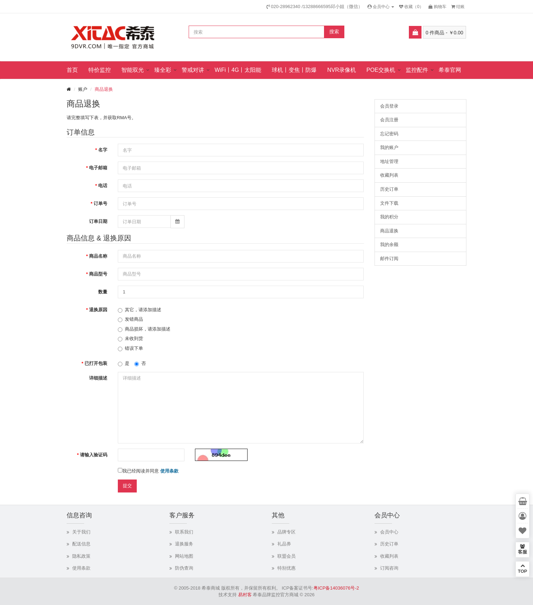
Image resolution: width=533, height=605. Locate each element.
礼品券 (284, 543)
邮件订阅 (389, 258)
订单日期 (98, 221)
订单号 (100, 203)
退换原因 (98, 309)
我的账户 (389, 147)
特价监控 (99, 70)
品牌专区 (286, 532)
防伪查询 (184, 568)
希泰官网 (450, 70)
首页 (72, 70)
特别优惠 (286, 568)
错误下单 (130, 348)
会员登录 (389, 106)
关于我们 (81, 532)
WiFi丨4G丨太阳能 (238, 70)
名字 (102, 149)
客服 (522, 549)
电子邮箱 (98, 167)
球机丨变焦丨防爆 (294, 70)
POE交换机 (380, 70)
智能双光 (132, 70)
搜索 (334, 31)
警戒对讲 (193, 70)
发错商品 (130, 319)
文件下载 (389, 203)
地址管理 (389, 161)
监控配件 (417, 70)
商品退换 (104, 89)
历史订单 (389, 189)
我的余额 (389, 244)
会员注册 (389, 119)
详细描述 (98, 378)
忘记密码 (389, 133)
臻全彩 (162, 70)
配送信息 (81, 543)
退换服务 (184, 543)
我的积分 (389, 216)
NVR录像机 (341, 70)
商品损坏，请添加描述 (144, 329)
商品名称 (98, 256)
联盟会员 (286, 556)
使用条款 (81, 568)
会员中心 (389, 532)
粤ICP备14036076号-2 (336, 588)
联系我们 (184, 532)
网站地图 (184, 556)
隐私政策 (81, 556)
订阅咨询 (389, 568)
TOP (522, 568)
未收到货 (130, 338)
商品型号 (98, 274)
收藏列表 (389, 175)
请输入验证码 (93, 454)
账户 (82, 89)
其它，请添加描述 (139, 310)
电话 (102, 185)
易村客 (245, 594)
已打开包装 (96, 363)
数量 (102, 291)
